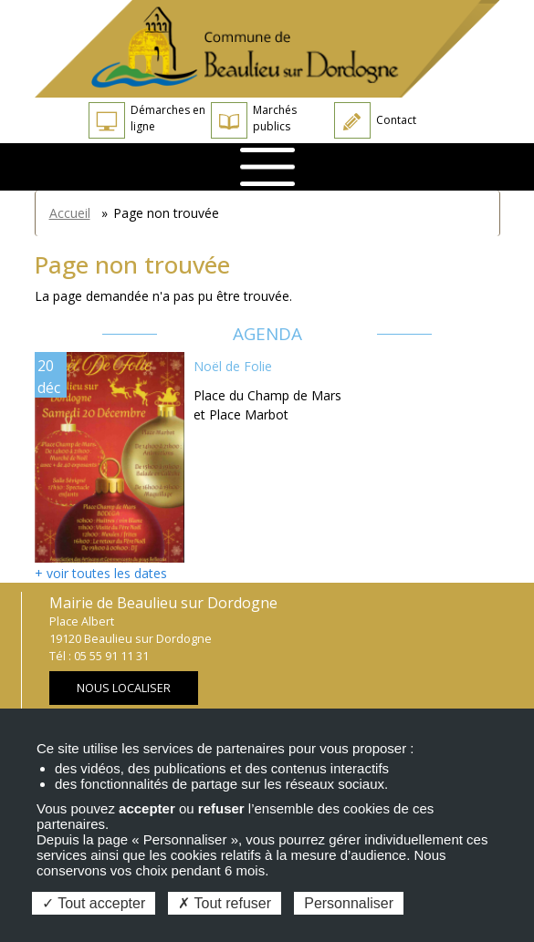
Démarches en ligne (147, 120)
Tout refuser (224, 903)
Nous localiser (124, 688)
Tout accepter (93, 903)
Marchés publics (254, 120)
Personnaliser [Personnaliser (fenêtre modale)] (348, 903)
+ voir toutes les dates (101, 573)
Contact (375, 120)
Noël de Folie (233, 366)
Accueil (69, 213)
